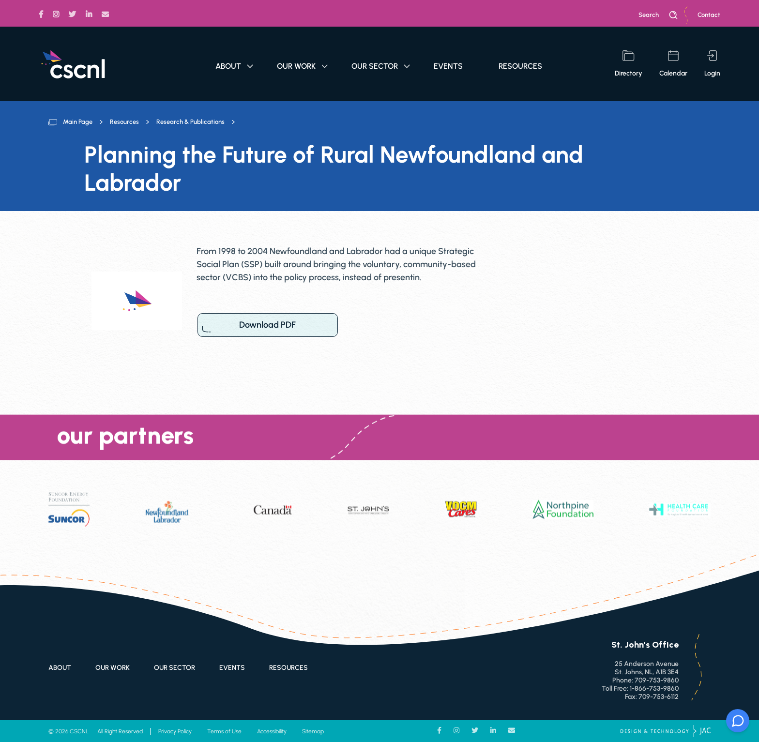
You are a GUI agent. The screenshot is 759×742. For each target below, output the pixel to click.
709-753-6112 (658, 697)
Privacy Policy (175, 731)
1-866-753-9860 (654, 688)
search (658, 15)
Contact (709, 14)
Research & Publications (190, 121)
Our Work (302, 66)
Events (448, 66)
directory (628, 63)
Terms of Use (224, 731)
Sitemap (313, 731)
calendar (673, 63)
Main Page (77, 121)
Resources (520, 66)
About (234, 66)
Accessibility (272, 731)
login (712, 63)
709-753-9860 (657, 680)
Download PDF (267, 325)
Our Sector (380, 66)
